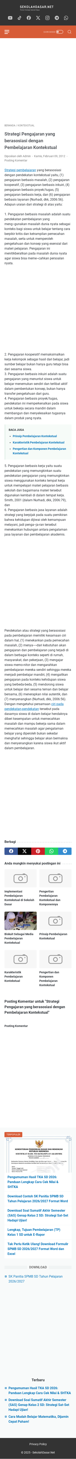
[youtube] (10, 18)
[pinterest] (38, 851)
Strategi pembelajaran (20, 170)
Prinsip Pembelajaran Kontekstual (35, 436)
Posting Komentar (15, 160)
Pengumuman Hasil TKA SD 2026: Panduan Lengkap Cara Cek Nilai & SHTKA (33, 1182)
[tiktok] (19, 18)
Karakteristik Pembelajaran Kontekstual (38, 442)
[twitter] (38, 18)
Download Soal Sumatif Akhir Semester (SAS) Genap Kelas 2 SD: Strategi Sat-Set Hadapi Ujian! (37, 1215)
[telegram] (57, 18)
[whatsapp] (66, 18)
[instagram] (47, 18)
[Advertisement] (38, 81)
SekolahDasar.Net (43, 1452)
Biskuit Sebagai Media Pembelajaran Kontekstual (18, 938)
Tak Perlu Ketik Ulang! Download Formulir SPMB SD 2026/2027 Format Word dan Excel (37, 1249)
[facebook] (29, 18)
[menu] (9, 32)
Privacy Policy (38, 1444)
